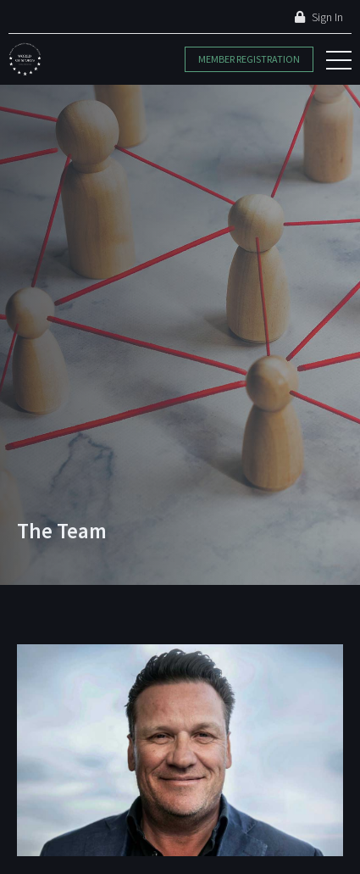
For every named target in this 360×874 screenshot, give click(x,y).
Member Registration (249, 59)
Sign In (319, 17)
